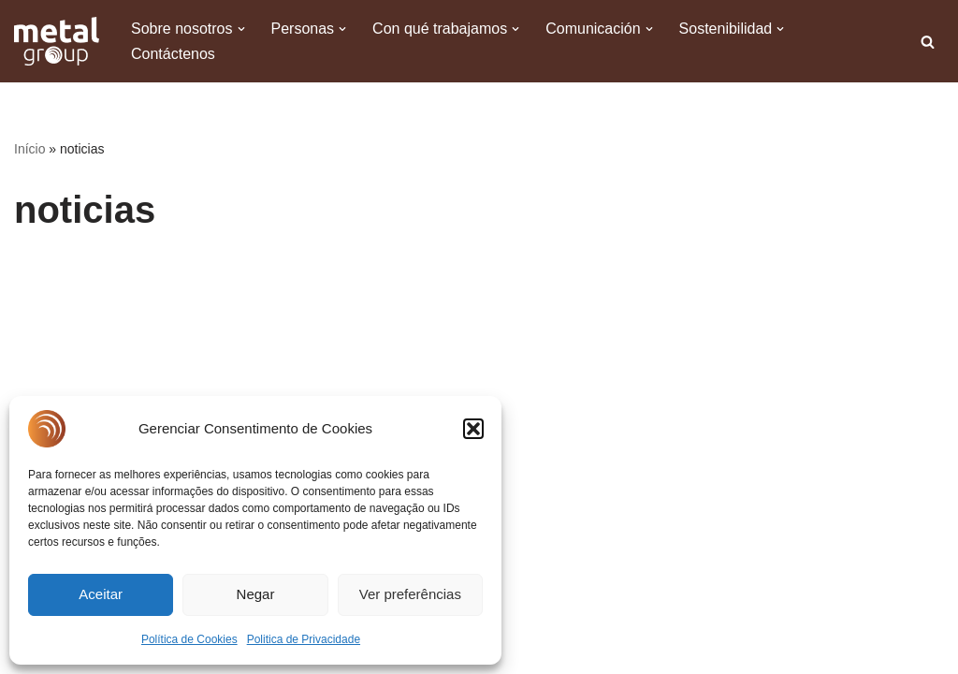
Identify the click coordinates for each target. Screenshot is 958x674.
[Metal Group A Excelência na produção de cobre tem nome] (56, 41)
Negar (256, 594)
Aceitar (101, 594)
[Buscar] (928, 42)
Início (29, 148)
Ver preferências (410, 594)
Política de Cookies (189, 639)
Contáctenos (173, 54)
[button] (473, 428)
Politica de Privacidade (303, 639)
